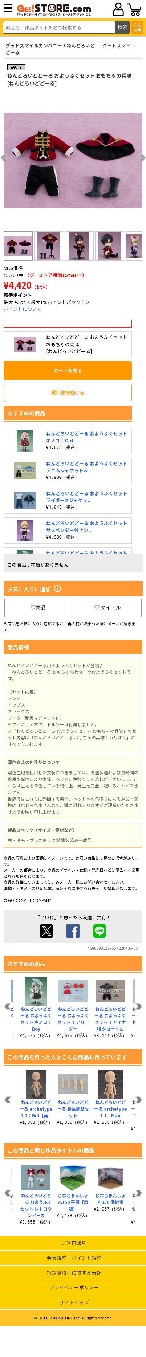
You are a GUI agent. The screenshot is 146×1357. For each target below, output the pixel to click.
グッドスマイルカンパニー (33, 45)
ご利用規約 (74, 1243)
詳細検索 (137, 27)
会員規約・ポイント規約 (74, 1257)
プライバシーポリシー (74, 1287)
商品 (38, 607)
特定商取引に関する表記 (74, 1272)
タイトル (107, 607)
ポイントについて (22, 308)
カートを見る (68, 370)
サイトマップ (74, 1302)
